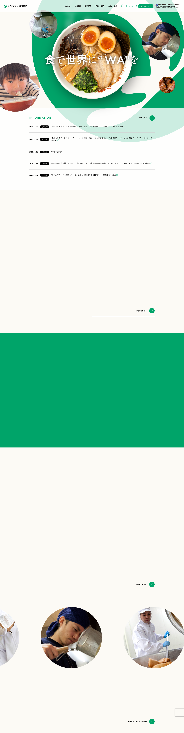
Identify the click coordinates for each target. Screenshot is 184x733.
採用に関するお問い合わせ (137, 647)
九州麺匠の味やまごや (85, 699)
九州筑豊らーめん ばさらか (86, 694)
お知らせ (68, 6)
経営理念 (88, 6)
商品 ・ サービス (141, 697)
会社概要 (51, 691)
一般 (137, 691)
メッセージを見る (140, 510)
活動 (49, 697)
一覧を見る (143, 118)
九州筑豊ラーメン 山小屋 (86, 691)
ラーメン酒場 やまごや (85, 702)
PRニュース (23, 691)
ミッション (52, 706)
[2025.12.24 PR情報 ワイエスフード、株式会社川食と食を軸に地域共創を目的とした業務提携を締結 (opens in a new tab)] (92, 175)
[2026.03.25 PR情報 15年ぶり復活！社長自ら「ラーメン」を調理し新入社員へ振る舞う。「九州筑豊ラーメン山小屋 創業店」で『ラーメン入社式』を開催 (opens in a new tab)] (92, 139)
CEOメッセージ (53, 714)
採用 (137, 694)
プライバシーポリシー (26, 727)
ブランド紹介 (99, 6)
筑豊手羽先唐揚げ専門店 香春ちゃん (89, 705)
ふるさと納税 (112, 6)
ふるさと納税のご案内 (114, 700)
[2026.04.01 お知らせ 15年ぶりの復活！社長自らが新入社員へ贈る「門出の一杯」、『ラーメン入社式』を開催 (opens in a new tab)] (92, 126)
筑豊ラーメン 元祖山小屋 (86, 697)
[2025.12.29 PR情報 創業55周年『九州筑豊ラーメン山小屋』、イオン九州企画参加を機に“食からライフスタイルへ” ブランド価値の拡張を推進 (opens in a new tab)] (92, 163)
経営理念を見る (141, 311)
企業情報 (78, 6)
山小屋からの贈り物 (113, 691)
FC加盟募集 (81, 716)
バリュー (51, 711)
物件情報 (139, 702)
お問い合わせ (129, 6)
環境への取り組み (54, 694)
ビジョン (51, 708)
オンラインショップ (145, 6)
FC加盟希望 (140, 699)
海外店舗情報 (82, 708)
